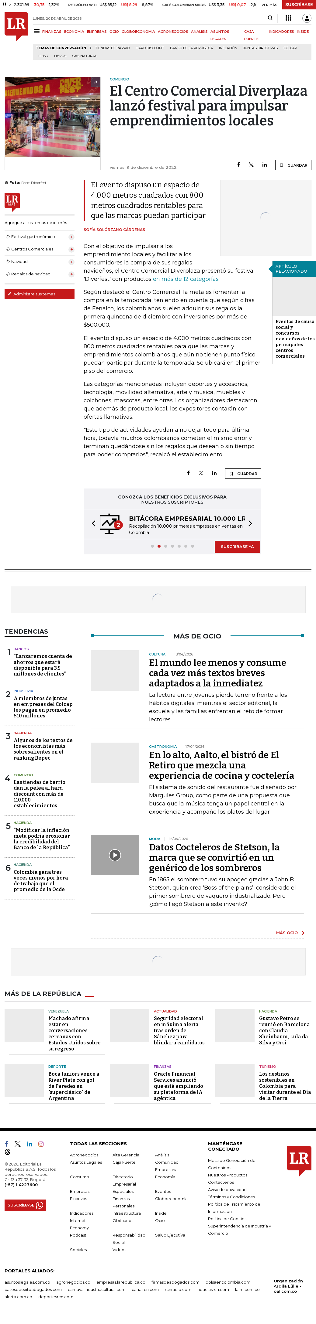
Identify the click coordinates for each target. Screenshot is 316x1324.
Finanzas (163, 1066)
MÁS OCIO (287, 932)
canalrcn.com (145, 1289)
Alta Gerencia (126, 1154)
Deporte (57, 1066)
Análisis (162, 1154)
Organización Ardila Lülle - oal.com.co (288, 1286)
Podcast (78, 1235)
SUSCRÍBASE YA (237, 546)
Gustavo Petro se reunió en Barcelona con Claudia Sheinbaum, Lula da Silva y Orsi (284, 1031)
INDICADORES (281, 31)
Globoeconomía (171, 1198)
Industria (23, 691)
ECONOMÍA (74, 31)
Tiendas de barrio (112, 48)
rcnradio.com (178, 1289)
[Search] (270, 18)
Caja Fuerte (124, 1162)
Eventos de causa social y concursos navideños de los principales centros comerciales (295, 339)
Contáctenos (221, 1182)
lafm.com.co (247, 1289)
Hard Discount (150, 48)
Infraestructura (127, 1213)
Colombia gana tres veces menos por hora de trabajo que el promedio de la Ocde (41, 881)
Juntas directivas (260, 48)
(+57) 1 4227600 (21, 1184)
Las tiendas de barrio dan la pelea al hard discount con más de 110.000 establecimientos (39, 793)
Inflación (228, 48)
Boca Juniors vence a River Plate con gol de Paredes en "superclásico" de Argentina (73, 1086)
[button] (92, 524)
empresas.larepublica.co (120, 1282)
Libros (60, 56)
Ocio (160, 1220)
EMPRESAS (97, 31)
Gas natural (84, 56)
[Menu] (37, 31)
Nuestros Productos (227, 1175)
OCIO (114, 31)
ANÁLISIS (199, 31)
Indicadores (81, 1213)
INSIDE (303, 31)
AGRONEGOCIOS (173, 31)
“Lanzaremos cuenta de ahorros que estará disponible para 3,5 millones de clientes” (43, 665)
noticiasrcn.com (213, 1289)
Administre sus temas (31, 293)
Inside (161, 1213)
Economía (165, 1176)
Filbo (43, 56)
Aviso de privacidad (227, 1189)
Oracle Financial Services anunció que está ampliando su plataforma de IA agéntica (178, 1086)
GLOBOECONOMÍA (138, 31)
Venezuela (58, 1011)
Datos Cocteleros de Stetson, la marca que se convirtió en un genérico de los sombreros (214, 857)
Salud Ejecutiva (170, 1235)
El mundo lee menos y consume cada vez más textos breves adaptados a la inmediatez (217, 673)
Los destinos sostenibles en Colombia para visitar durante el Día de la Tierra (285, 1086)
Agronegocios (84, 1154)
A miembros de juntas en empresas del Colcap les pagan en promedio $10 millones (43, 707)
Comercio (23, 775)
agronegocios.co (73, 1282)
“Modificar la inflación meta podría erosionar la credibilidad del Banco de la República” (42, 839)
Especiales (123, 1191)
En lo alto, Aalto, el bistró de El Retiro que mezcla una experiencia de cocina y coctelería (221, 765)
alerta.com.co (18, 1296)
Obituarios (123, 1220)
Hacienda (23, 733)
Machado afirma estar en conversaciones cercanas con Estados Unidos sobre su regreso (74, 1034)
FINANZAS (51, 31)
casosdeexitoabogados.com (33, 1289)
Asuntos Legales (86, 1162)
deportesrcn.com (55, 1296)
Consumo (79, 1176)
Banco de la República (191, 48)
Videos (119, 1249)
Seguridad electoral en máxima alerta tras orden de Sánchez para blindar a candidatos (179, 1031)
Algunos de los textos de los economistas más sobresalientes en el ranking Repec (43, 749)
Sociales (78, 1249)
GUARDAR (293, 165)
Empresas (79, 1191)
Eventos (163, 1191)
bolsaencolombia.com (228, 1282)
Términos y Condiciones (231, 1196)
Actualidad (165, 1011)
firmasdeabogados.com (175, 1282)
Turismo (267, 1066)
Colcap (290, 48)
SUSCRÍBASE (299, 4)
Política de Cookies (227, 1218)
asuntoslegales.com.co (27, 1282)
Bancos (21, 649)
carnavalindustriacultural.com (97, 1289)
